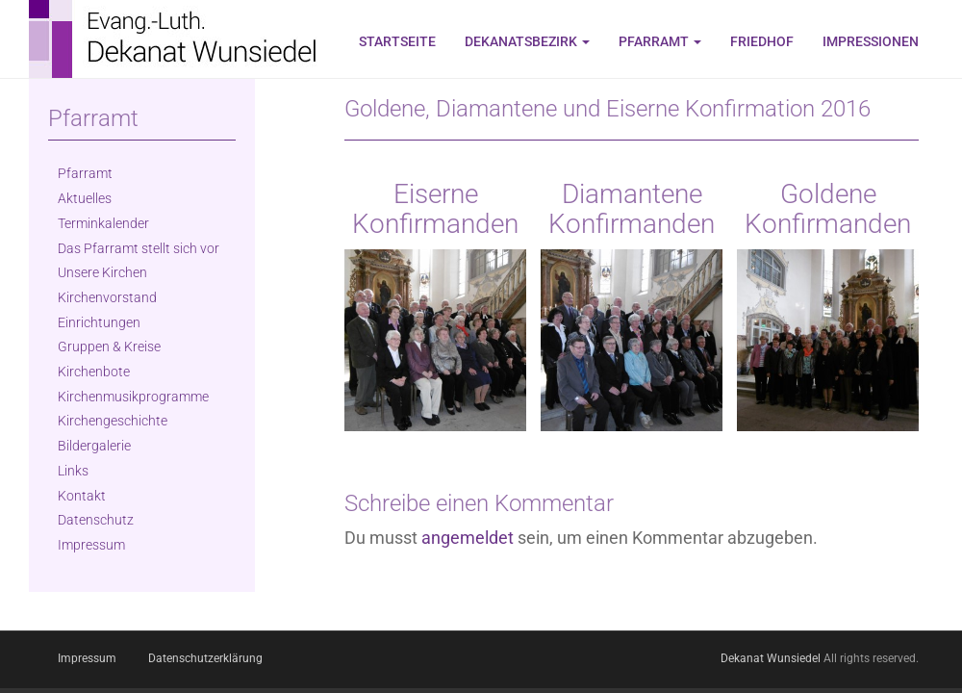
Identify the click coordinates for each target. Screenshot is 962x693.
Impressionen (871, 41)
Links (73, 470)
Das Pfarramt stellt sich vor (138, 248)
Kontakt (82, 495)
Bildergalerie (94, 445)
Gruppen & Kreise (109, 346)
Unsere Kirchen (102, 272)
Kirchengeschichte (112, 420)
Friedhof (762, 41)
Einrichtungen (99, 322)
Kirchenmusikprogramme (133, 396)
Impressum (91, 544)
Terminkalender (103, 223)
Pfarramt (660, 41)
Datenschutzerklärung (205, 658)
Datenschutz (96, 519)
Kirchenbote (94, 371)
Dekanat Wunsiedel (771, 658)
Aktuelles (85, 198)
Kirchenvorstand (107, 297)
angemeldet (467, 537)
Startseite (397, 41)
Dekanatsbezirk (527, 41)
